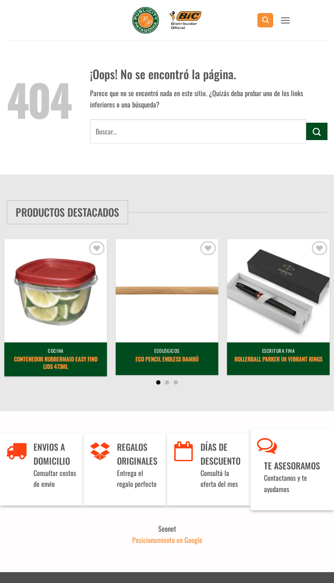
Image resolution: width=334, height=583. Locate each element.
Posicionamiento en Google (167, 540)
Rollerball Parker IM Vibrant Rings (278, 359)
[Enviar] (316, 131)
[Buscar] (265, 20)
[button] (285, 20)
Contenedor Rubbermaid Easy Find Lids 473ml (55, 363)
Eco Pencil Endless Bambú (166, 359)
